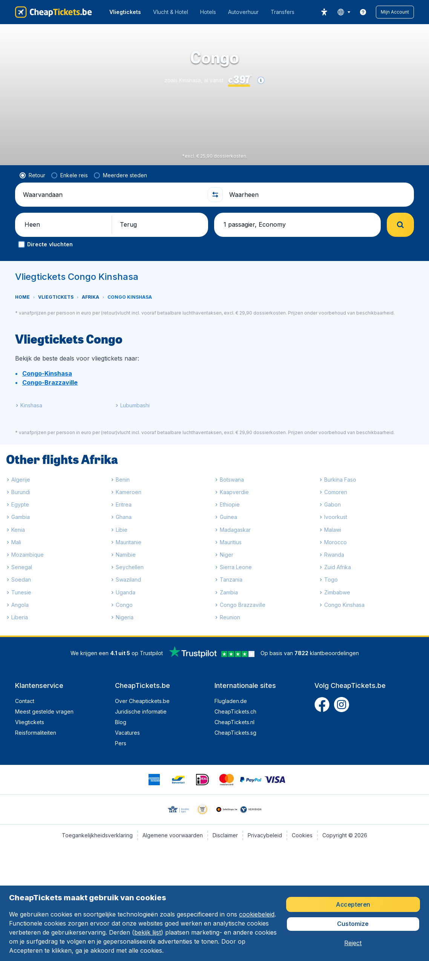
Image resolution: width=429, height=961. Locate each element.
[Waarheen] (318, 195)
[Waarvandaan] (112, 195)
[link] (363, 12)
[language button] (343, 12)
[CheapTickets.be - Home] (53, 12)
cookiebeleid (256, 914)
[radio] (32, 175)
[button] (395, 12)
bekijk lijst (147, 932)
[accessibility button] (324, 12)
